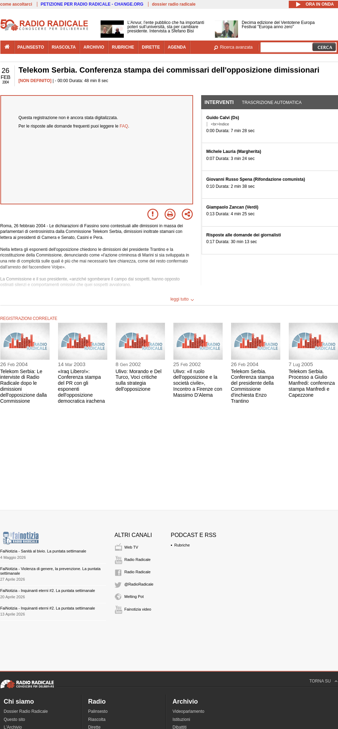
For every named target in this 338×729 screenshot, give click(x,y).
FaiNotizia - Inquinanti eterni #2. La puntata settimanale (47, 590)
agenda (177, 47)
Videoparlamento (189, 711)
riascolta (64, 47)
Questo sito (14, 719)
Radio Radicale (138, 559)
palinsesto (31, 47)
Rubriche (182, 545)
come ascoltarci (16, 4)
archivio (93, 47)
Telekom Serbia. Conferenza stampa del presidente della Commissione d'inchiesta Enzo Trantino (252, 386)
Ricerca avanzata (236, 47)
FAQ (124, 126)
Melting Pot (134, 596)
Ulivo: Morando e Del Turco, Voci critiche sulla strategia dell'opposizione (139, 380)
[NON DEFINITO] (35, 80)
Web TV (131, 547)
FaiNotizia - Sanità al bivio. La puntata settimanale (43, 551)
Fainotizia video (138, 609)
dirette (151, 47)
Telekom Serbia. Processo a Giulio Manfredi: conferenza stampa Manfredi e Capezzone (312, 383)
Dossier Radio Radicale (26, 711)
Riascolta (97, 719)
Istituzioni (181, 719)
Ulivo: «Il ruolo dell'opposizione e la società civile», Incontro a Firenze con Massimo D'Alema (197, 383)
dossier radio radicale (174, 4)
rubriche (123, 47)
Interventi (219, 102)
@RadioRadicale (139, 584)
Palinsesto (98, 711)
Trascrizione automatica (272, 102)
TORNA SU (320, 681)
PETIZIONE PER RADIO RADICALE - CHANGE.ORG (92, 4)
